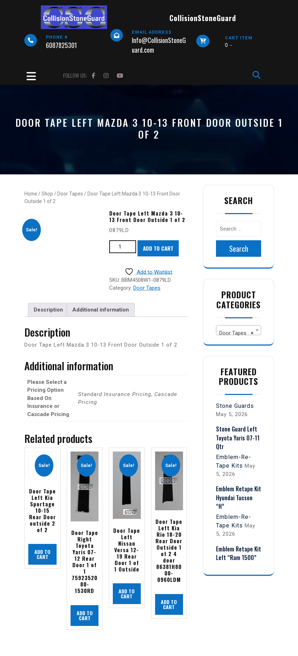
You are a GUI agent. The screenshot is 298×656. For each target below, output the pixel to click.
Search (238, 248)
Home (30, 194)
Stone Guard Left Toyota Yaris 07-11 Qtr (238, 437)
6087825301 (61, 45)
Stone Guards (235, 405)
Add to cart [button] (42, 554)
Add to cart (158, 248)
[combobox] (238, 330)
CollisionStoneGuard (202, 18)
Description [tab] (48, 310)
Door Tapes (70, 194)
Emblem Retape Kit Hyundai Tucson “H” (238, 497)
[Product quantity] (122, 247)
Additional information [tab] (100, 310)
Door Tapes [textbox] (236, 333)
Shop (47, 194)
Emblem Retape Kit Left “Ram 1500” (238, 553)
